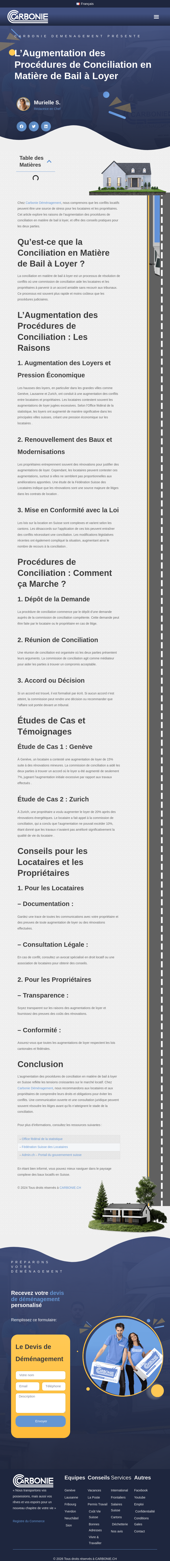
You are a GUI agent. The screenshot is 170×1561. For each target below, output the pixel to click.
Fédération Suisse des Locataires (45, 1146)
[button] (156, 16)
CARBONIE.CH (106, 1552)
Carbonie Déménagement (43, 202)
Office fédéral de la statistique (42, 1138)
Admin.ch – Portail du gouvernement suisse (52, 1154)
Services (121, 1471)
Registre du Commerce (29, 1514)
